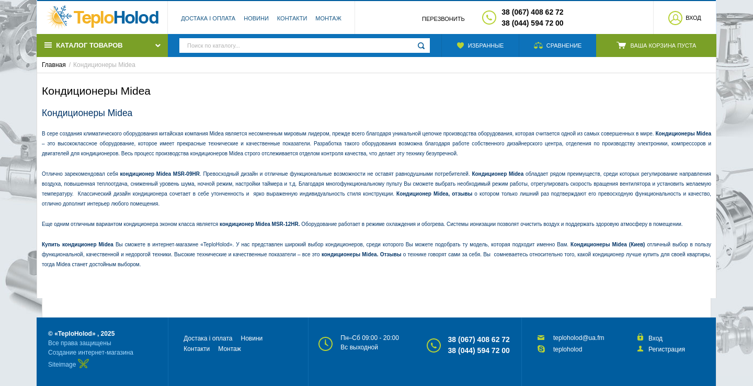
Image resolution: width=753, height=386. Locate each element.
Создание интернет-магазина (90, 352)
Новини (256, 18)
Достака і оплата (208, 18)
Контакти (292, 18)
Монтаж (328, 18)
